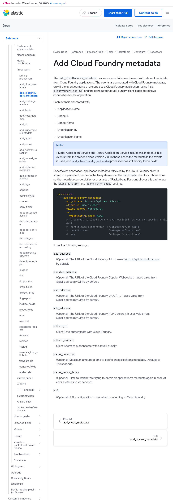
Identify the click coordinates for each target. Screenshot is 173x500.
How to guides (22, 416)
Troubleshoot (145, 25)
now (21, 315)
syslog (23, 346)
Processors (23, 69)
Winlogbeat (17, 466)
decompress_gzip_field (27, 254)
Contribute (20, 460)
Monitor (18, 429)
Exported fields (22, 422)
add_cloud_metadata (28, 86)
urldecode (25, 372)
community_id (26, 195)
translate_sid (26, 361)
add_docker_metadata (27, 103)
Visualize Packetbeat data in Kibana (24, 445)
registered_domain (28, 328)
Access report (58, 3)
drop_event (26, 281)
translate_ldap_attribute (28, 354)
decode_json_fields (28, 231)
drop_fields (25, 287)
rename (23, 335)
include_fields (27, 304)
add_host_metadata (27, 117)
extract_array (26, 292)
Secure (18, 436)
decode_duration (28, 223)
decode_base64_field (28, 214)
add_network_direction (28, 151)
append (23, 190)
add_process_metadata (28, 177)
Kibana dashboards (23, 62)
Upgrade (16, 472)
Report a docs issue (129, 37)
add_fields (25, 110)
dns (21, 275)
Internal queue (25, 378)
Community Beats (21, 478)
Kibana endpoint (26, 55)
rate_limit (24, 321)
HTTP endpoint (25, 389)
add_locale (25, 144)
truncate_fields (27, 366)
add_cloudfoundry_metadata (28, 94)
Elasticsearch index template (25, 48)
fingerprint (25, 298)
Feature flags (24, 401)
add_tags (24, 184)
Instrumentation (25, 396)
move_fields (26, 309)
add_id (23, 124)
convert (23, 201)
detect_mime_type (28, 263)
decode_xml (26, 238)
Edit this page (153, 37)
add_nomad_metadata (28, 160)
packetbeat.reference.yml (27, 409)
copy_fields (25, 207)
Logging (21, 383)
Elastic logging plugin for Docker (23, 491)
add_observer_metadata (28, 168)
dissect (23, 270)
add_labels (25, 138)
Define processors (25, 77)
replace (23, 341)
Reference (163, 25)
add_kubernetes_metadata (28, 131)
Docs (6, 25)
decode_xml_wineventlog (28, 246)
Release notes (124, 25)
